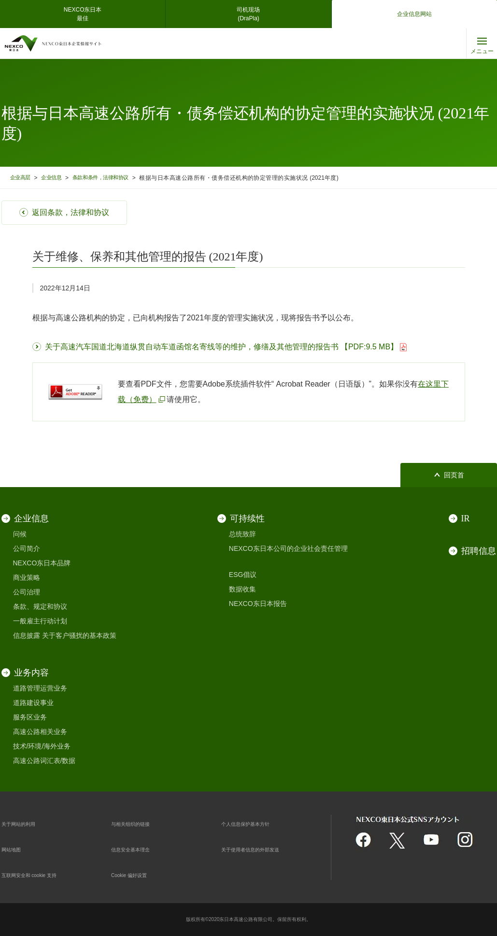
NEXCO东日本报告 (258, 603)
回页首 (454, 475)
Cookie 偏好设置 (136, 874)
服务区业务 (30, 717)
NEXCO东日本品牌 (42, 563)
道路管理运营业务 (40, 688)
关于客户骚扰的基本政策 (79, 635)
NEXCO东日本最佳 (83, 14)
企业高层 (22, 177)
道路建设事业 (33, 702)
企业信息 (57, 177)
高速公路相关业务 (40, 731)
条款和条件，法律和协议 (113, 177)
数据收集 (242, 589)
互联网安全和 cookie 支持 (40, 874)
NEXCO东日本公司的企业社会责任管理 (288, 548)
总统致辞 (242, 534)
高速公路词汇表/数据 (44, 760)
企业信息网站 (414, 14)
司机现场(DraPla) (248, 14)
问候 (20, 534)
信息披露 (26, 635)
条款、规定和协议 (40, 606)
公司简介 (26, 548)
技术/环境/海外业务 (42, 746)
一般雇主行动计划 (40, 621)
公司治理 (26, 592)
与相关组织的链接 (138, 823)
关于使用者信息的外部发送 (261, 849)
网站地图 (14, 849)
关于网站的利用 (25, 823)
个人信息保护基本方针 (255, 823)
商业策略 (26, 577)
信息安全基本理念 (138, 849)
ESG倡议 (243, 574)
